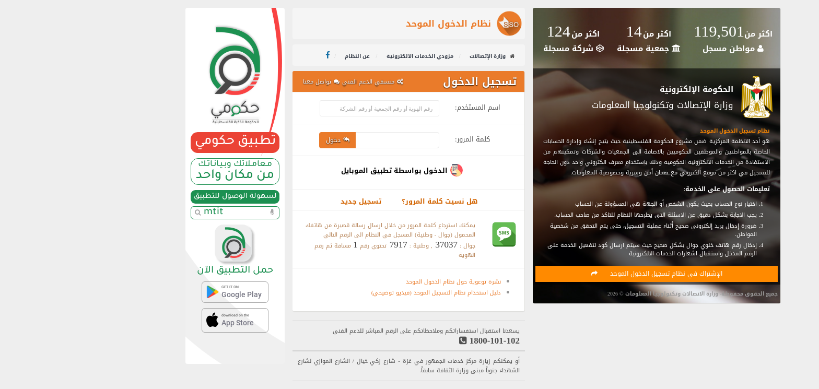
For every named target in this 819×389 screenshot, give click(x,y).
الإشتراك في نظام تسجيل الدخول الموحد (583, 273)
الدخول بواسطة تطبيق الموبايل (320, 170)
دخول (264, 140)
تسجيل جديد (287, 201)
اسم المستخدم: (404, 106)
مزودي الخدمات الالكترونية (347, 56)
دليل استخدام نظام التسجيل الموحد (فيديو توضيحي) (362, 292)
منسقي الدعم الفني (299, 81)
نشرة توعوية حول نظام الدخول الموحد (379, 281)
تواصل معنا (247, 81)
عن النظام (284, 56)
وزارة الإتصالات (414, 56)
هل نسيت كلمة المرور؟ (366, 201)
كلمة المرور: (398, 138)
